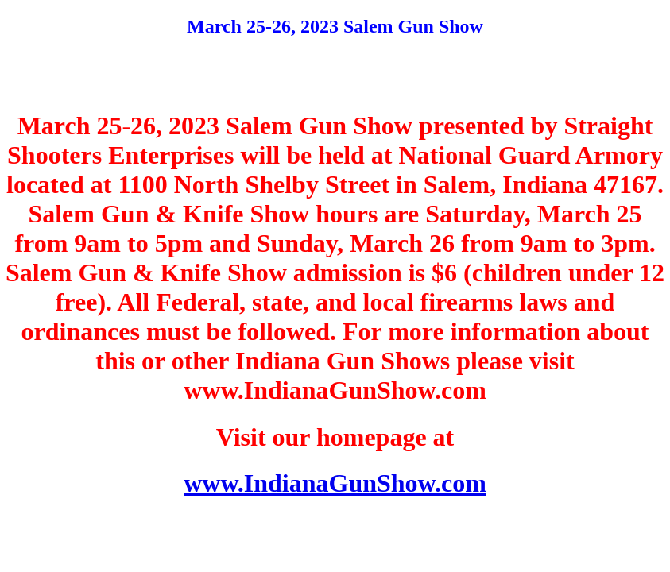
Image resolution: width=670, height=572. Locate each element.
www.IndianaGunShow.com (335, 483)
